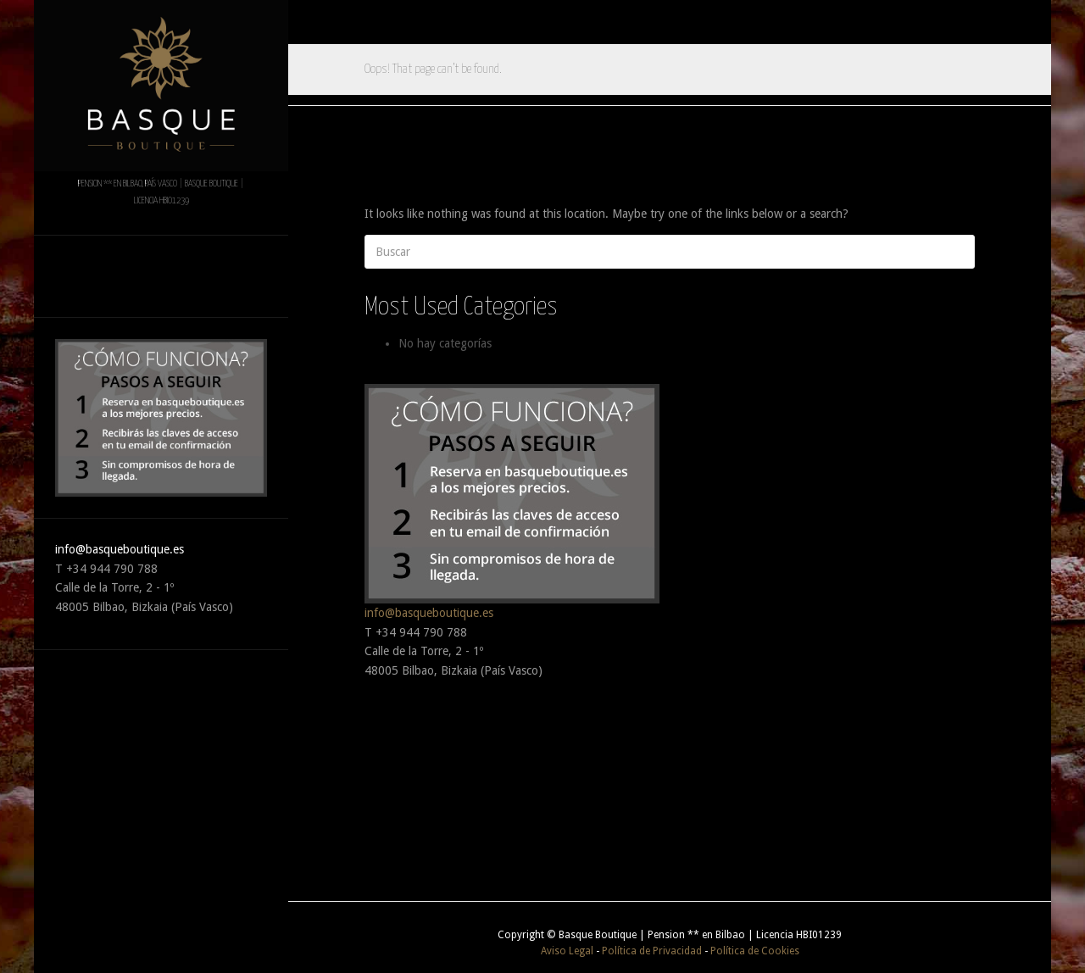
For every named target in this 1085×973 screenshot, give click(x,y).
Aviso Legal (567, 951)
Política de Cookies (754, 951)
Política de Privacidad (652, 951)
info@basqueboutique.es (119, 549)
